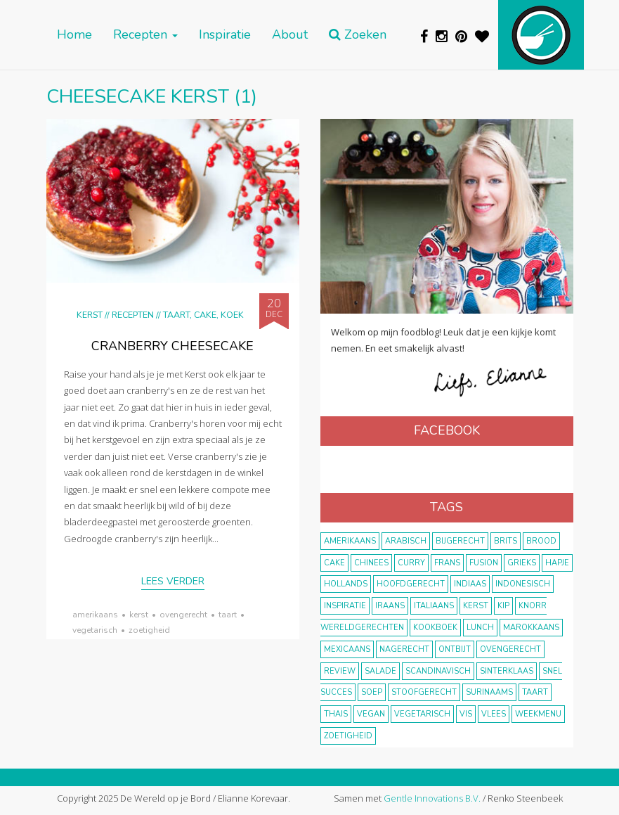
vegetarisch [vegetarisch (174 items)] (422, 714)
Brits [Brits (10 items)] (505, 541)
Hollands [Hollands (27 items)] (345, 584)
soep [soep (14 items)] (371, 692)
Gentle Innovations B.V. (432, 798)
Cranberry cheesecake (172, 346)
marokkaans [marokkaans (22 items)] (531, 627)
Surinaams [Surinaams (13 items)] (489, 692)
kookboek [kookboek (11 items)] (435, 627)
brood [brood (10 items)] (541, 541)
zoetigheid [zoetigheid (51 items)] (348, 736)
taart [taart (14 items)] (535, 692)
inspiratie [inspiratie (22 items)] (345, 606)
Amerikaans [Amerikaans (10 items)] (350, 541)
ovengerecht (183, 614)
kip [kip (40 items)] (503, 606)
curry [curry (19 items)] (411, 563)
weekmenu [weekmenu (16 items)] (538, 714)
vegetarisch (94, 630)
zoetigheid (149, 630)
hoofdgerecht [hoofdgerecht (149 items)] (411, 584)
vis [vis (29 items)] (466, 714)
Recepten (145, 35)
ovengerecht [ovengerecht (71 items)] (510, 649)
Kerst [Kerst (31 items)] (475, 606)
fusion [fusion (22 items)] (483, 563)
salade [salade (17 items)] (380, 671)
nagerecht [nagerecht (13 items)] (404, 649)
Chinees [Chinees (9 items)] (371, 563)
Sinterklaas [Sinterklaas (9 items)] (506, 671)
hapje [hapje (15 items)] (557, 563)
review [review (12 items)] (340, 671)
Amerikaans (95, 614)
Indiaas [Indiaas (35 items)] (470, 584)
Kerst (90, 315)
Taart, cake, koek (203, 315)
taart (228, 614)
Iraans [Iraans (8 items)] (390, 606)
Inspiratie (225, 35)
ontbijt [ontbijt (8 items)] (454, 649)
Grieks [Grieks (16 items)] (521, 563)
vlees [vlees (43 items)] (493, 714)
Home (74, 35)
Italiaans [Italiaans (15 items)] (434, 606)
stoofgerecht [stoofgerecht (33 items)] (424, 692)
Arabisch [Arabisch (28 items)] (405, 541)
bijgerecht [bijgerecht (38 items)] (460, 541)
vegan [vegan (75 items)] (371, 714)
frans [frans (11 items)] (447, 563)
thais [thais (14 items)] (336, 714)
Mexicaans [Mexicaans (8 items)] (347, 649)
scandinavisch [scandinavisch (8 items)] (438, 671)
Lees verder (172, 581)
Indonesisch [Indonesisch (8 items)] (522, 584)
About (290, 35)
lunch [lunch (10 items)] (480, 627)
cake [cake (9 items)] (334, 563)
